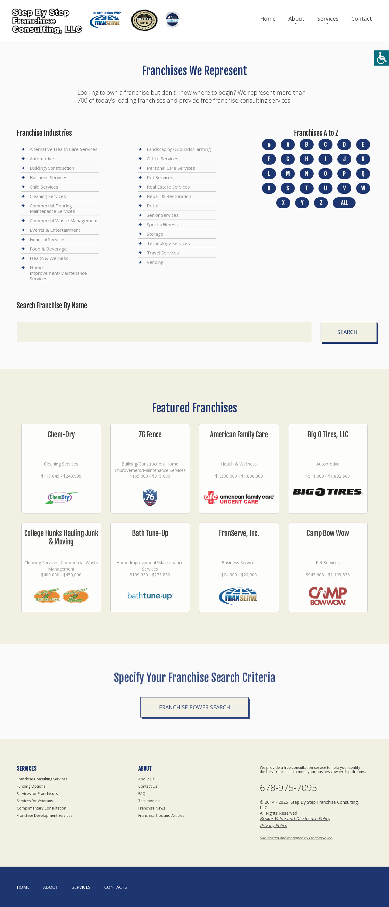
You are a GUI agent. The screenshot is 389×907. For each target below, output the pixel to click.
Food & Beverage (48, 249)
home (23, 887)
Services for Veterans (35, 800)
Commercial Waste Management (64, 220)
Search (347, 332)
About (296, 18)
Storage (155, 234)
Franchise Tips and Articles (161, 815)
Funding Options (31, 786)
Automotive (42, 158)
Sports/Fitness (162, 224)
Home (268, 18)
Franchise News (151, 808)
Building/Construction (52, 168)
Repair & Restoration (169, 196)
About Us (146, 779)
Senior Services (163, 215)
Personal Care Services (171, 168)
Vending (155, 262)
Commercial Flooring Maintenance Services (52, 208)
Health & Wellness (49, 258)
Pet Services (160, 177)
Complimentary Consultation (41, 808)
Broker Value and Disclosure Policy (295, 818)
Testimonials (149, 800)
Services (328, 18)
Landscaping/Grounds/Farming (179, 149)
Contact (361, 18)
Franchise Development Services (44, 815)
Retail (153, 206)
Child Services (44, 187)
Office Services (162, 158)
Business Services (48, 177)
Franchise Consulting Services (42, 779)
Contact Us (147, 786)
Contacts (115, 887)
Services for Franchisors (37, 793)
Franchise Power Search (194, 738)
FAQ (142, 793)
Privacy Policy (273, 825)
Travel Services (163, 253)
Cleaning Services (48, 196)
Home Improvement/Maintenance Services (58, 272)
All (344, 202)
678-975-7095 (288, 787)
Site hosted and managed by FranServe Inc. (296, 838)
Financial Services (48, 239)
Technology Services (168, 243)
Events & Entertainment (55, 230)
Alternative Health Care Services (64, 149)
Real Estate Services (168, 187)
